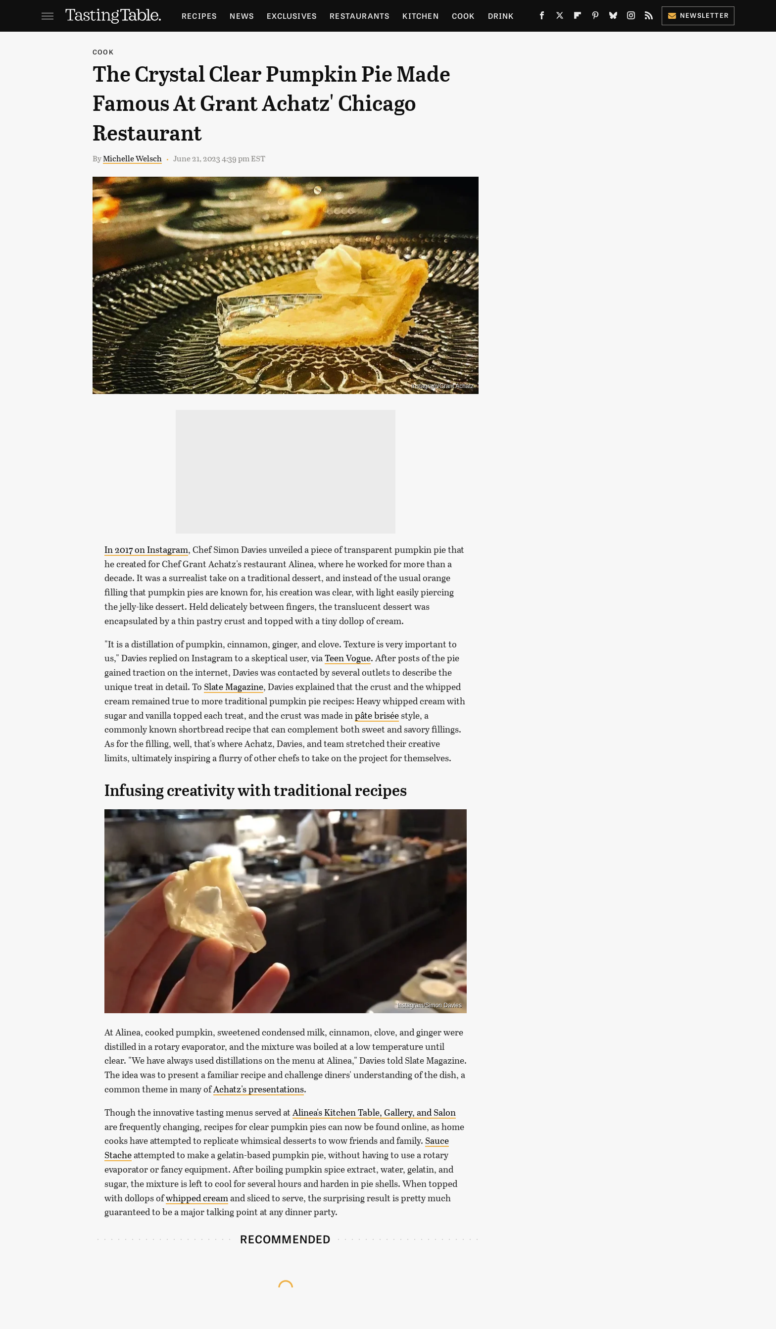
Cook (463, 15)
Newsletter (698, 15)
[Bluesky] (613, 17)
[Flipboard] (577, 17)
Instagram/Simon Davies (429, 1005)
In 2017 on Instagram (146, 549)
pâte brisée (377, 715)
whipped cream (197, 1197)
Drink (501, 15)
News (242, 15)
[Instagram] (631, 17)
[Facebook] (542, 17)
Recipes (199, 15)
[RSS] (649, 17)
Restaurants (359, 15)
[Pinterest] (595, 17)
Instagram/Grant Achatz (442, 386)
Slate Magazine (233, 686)
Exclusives (292, 15)
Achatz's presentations (258, 1089)
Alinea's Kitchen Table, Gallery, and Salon (374, 1112)
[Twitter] (560, 17)
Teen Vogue (348, 657)
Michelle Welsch (132, 158)
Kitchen (420, 15)
